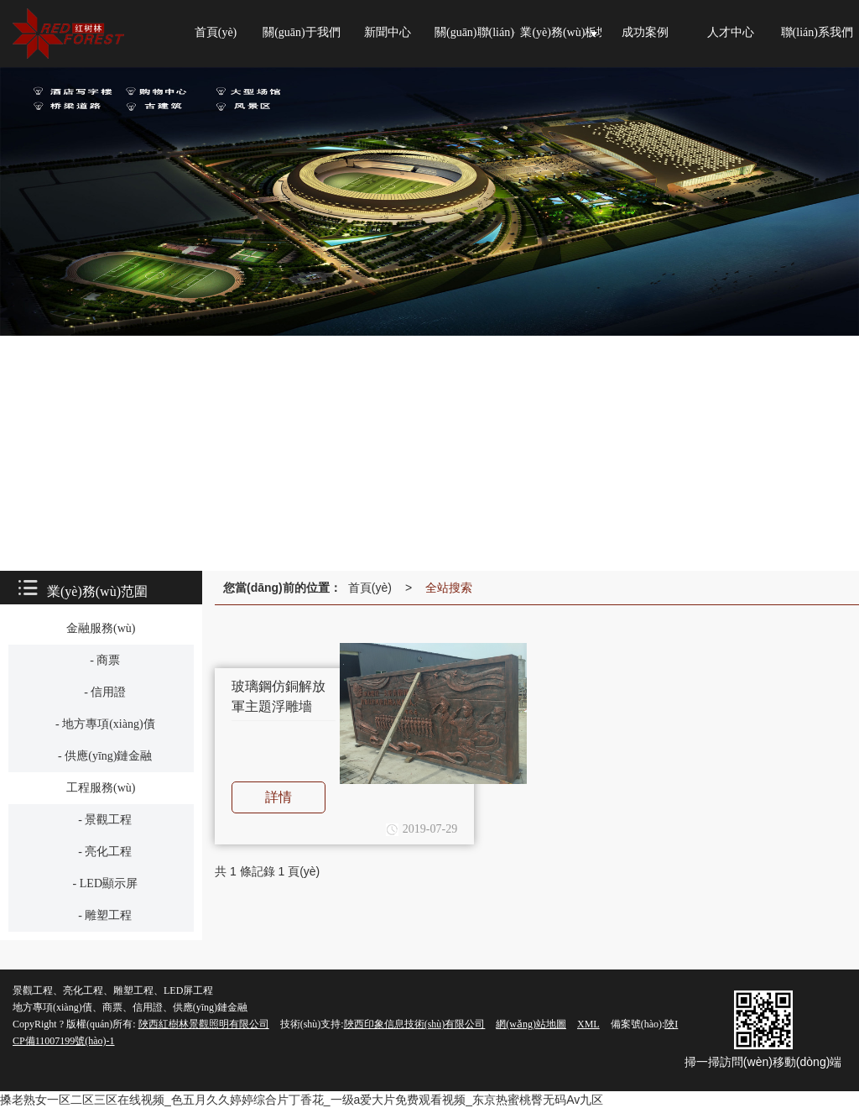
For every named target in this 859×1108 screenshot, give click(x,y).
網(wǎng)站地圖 (531, 1024)
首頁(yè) (370, 587)
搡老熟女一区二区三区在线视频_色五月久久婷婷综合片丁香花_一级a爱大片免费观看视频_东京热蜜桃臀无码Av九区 (301, 1099)
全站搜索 (448, 587)
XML (588, 1024)
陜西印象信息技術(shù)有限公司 (415, 1024)
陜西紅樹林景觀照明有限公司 (203, 1024)
